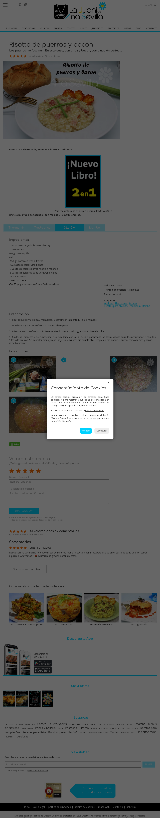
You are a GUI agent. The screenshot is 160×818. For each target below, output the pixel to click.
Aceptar (86, 430)
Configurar (101, 430)
